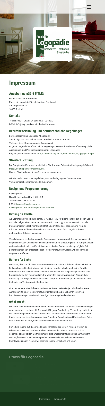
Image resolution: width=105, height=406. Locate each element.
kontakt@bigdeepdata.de (28, 204)
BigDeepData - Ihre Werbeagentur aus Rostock (31, 207)
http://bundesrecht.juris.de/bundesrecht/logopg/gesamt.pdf (65, 153)
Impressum (44, 399)
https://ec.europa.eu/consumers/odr (26, 168)
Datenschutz (60, 399)
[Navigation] (89, 7)
